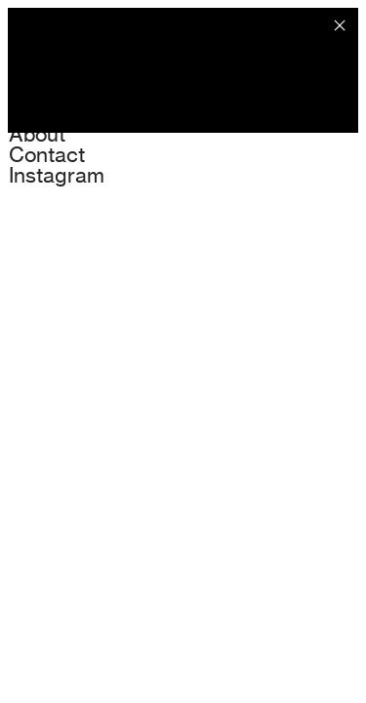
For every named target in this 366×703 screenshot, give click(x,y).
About (37, 133)
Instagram (56, 174)
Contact (47, 154)
